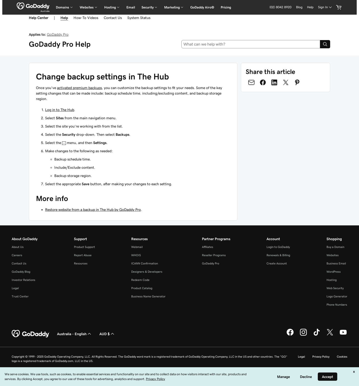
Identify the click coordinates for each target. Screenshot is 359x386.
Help (310, 7)
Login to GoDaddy (278, 246)
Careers (17, 255)
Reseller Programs (214, 255)
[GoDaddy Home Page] (31, 334)
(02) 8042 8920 (280, 7)
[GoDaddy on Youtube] (343, 335)
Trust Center (20, 296)
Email (130, 7)
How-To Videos (85, 17)
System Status (138, 17)
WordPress (333, 271)
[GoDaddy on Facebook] (290, 335)
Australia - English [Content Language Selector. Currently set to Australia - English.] (74, 334)
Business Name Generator (148, 296)
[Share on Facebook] (263, 82)
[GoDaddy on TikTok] (317, 335)
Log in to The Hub (59, 109)
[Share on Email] (251, 82)
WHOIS (136, 255)
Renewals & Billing (278, 255)
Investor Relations (23, 279)
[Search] (325, 44)
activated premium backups (79, 88)
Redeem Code (140, 279)
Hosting (331, 279)
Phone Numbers (336, 304)
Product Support (84, 246)
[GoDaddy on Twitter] (330, 335)
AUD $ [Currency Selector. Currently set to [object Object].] (107, 334)
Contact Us (113, 17)
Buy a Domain (335, 246)
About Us (18, 246)
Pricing (226, 7)
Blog (299, 7)
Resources (80, 263)
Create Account (277, 263)
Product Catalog (141, 288)
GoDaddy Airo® (202, 7)
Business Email (336, 263)
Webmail (137, 246)
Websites (332, 255)
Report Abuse (83, 255)
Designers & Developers (146, 271)
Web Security (335, 288)
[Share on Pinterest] (297, 82)
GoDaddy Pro (57, 34)
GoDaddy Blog (21, 271)
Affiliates (207, 246)
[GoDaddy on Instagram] (303, 335)
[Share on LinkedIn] (274, 82)
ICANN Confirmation (144, 263)
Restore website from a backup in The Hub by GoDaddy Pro (93, 209)
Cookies (342, 356)
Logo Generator (336, 296)
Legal (15, 288)
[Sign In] (325, 7)
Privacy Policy (320, 356)
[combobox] (250, 44)
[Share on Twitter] (285, 82)
